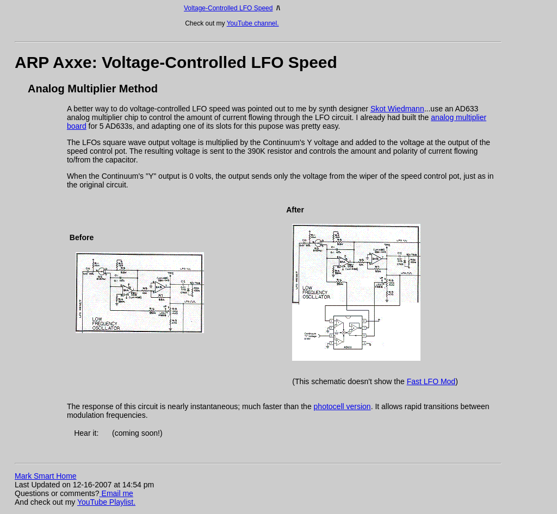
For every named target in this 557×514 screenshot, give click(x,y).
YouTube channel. (253, 23)
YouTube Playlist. (106, 502)
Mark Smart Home (46, 476)
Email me (116, 493)
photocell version (342, 406)
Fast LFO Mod (431, 381)
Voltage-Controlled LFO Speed (228, 8)
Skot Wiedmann (397, 108)
